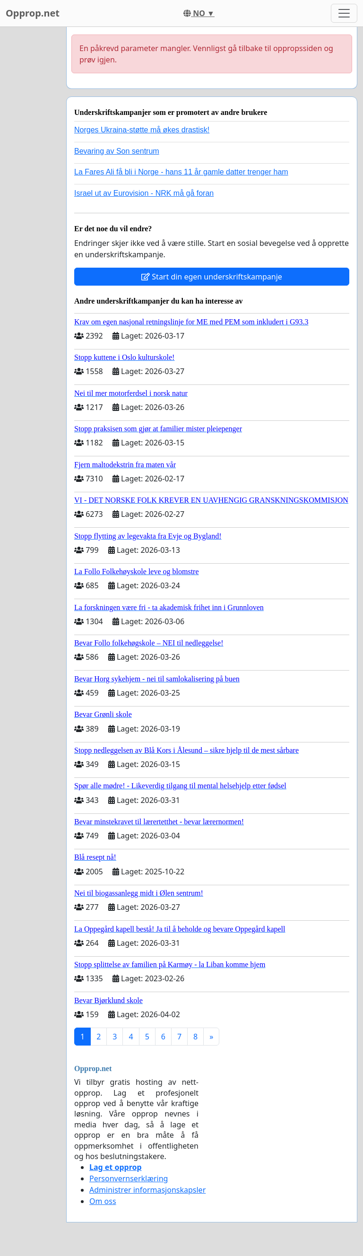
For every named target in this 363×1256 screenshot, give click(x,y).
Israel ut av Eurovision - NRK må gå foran (144, 193)
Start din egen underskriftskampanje (211, 276)
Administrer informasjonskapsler (147, 1190)
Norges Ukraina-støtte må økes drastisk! (141, 130)
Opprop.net (33, 13)
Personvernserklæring (128, 1178)
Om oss (102, 1201)
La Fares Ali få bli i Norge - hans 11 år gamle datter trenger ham (181, 172)
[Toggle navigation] (344, 13)
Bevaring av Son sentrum (116, 151)
